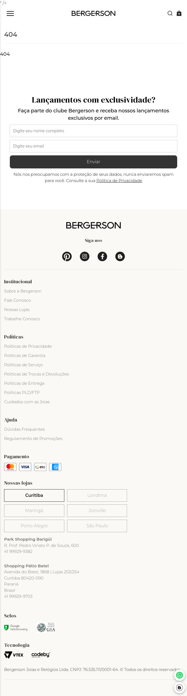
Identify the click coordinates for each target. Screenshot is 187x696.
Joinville (97, 510)
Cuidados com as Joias (27, 401)
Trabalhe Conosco (22, 318)
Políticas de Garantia (25, 355)
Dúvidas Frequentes (24, 429)
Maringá (34, 510)
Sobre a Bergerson (22, 291)
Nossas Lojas (16, 309)
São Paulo (97, 525)
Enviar (93, 161)
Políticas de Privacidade (28, 346)
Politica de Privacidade (119, 180)
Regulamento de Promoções (33, 438)
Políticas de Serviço (23, 364)
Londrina (97, 495)
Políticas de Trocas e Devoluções (36, 374)
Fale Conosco (17, 300)
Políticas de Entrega (24, 383)
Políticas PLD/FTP (22, 392)
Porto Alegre (34, 525)
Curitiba (34, 495)
